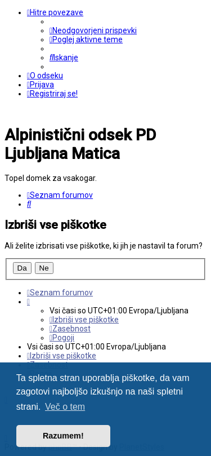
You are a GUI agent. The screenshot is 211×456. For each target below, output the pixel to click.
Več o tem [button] (65, 406)
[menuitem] (93, 30)
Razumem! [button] (63, 435)
